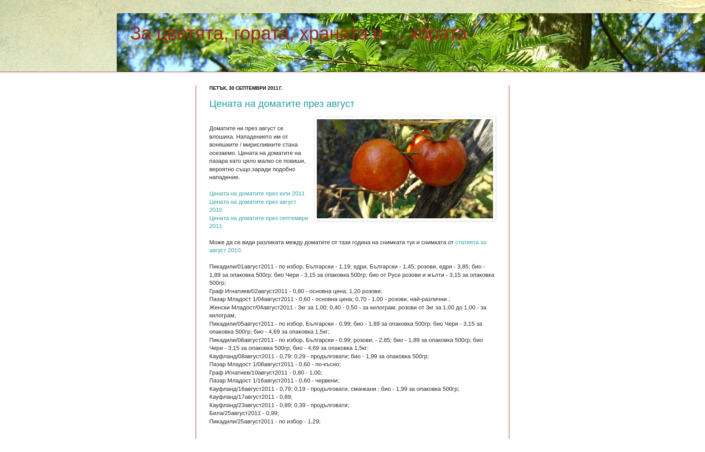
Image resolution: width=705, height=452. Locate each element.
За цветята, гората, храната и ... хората (298, 33)
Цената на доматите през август (281, 103)
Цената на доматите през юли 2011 (257, 193)
